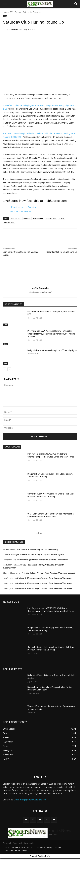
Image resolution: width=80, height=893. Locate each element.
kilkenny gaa (38, 218)
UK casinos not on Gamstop (23, 207)
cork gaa (26, 218)
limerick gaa (51, 218)
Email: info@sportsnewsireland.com (30, 799)
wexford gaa (9, 222)
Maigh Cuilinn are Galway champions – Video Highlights (52, 350)
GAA (11, 12)
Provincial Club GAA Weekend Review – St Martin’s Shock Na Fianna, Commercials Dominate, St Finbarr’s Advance (51, 334)
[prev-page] (4, 369)
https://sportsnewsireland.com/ (40, 292)
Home (5, 12)
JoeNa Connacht (15, 30)
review (61, 218)
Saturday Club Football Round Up (62, 252)
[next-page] (9, 369)
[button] (4, 4)
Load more (40, 533)
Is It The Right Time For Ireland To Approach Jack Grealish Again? (35, 554)
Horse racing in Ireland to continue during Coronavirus (43, 559)
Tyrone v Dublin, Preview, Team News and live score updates (48, 573)
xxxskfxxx (7, 564)
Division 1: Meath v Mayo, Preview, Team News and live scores (44, 578)
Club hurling (16, 218)
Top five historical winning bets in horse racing (37, 549)
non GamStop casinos (20, 211)
